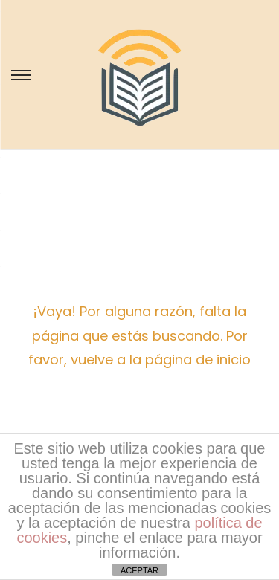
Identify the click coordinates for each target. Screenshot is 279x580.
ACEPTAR (139, 570)
